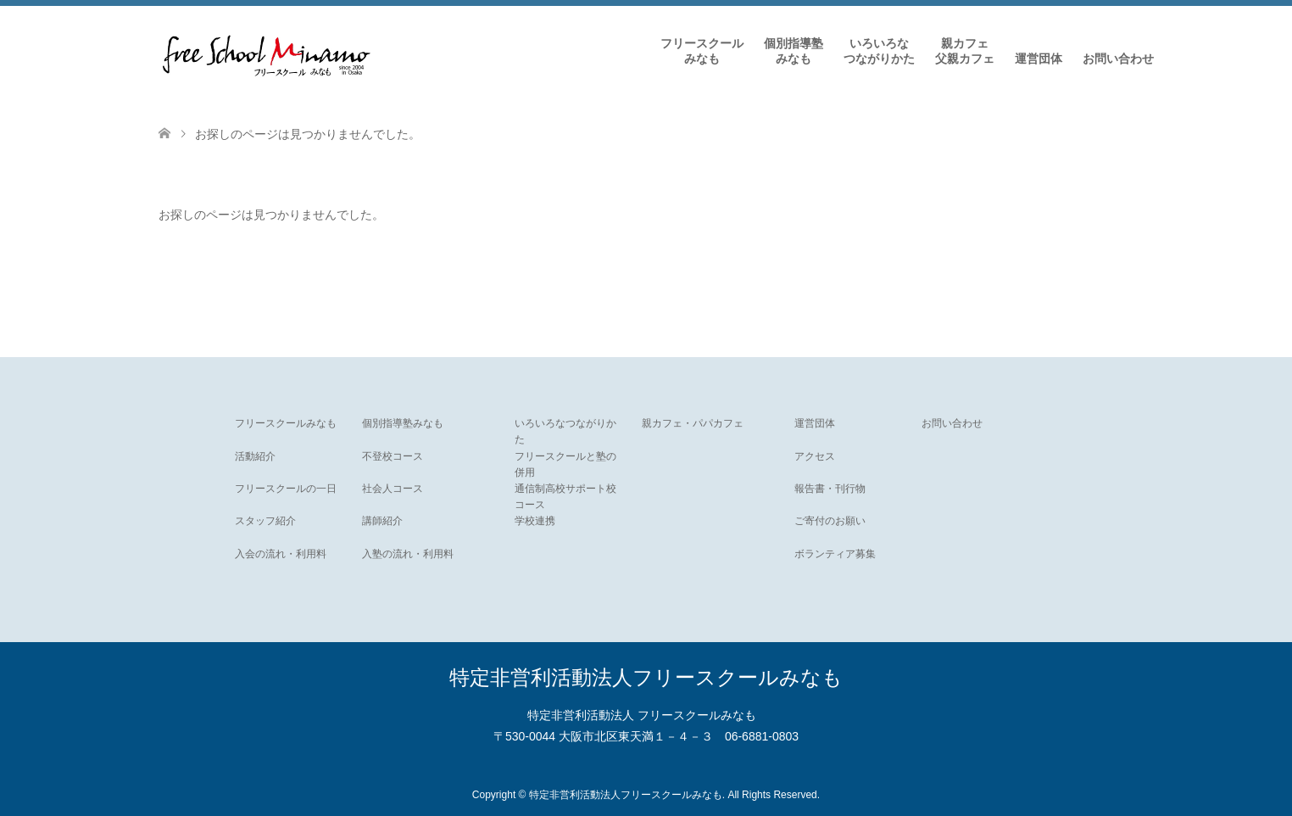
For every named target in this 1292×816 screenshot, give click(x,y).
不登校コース (392, 456)
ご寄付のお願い (830, 521)
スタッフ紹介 (265, 521)
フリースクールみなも (701, 50)
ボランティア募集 (835, 554)
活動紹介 (255, 456)
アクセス (814, 456)
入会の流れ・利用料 (280, 554)
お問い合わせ (1118, 58)
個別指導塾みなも (793, 50)
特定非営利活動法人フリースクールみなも (646, 677)
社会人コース (392, 489)
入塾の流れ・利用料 (408, 554)
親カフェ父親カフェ (964, 50)
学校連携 (535, 521)
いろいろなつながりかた (879, 50)
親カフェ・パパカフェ (692, 423)
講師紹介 (382, 521)
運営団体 (1038, 58)
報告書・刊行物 (830, 489)
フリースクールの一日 (286, 489)
